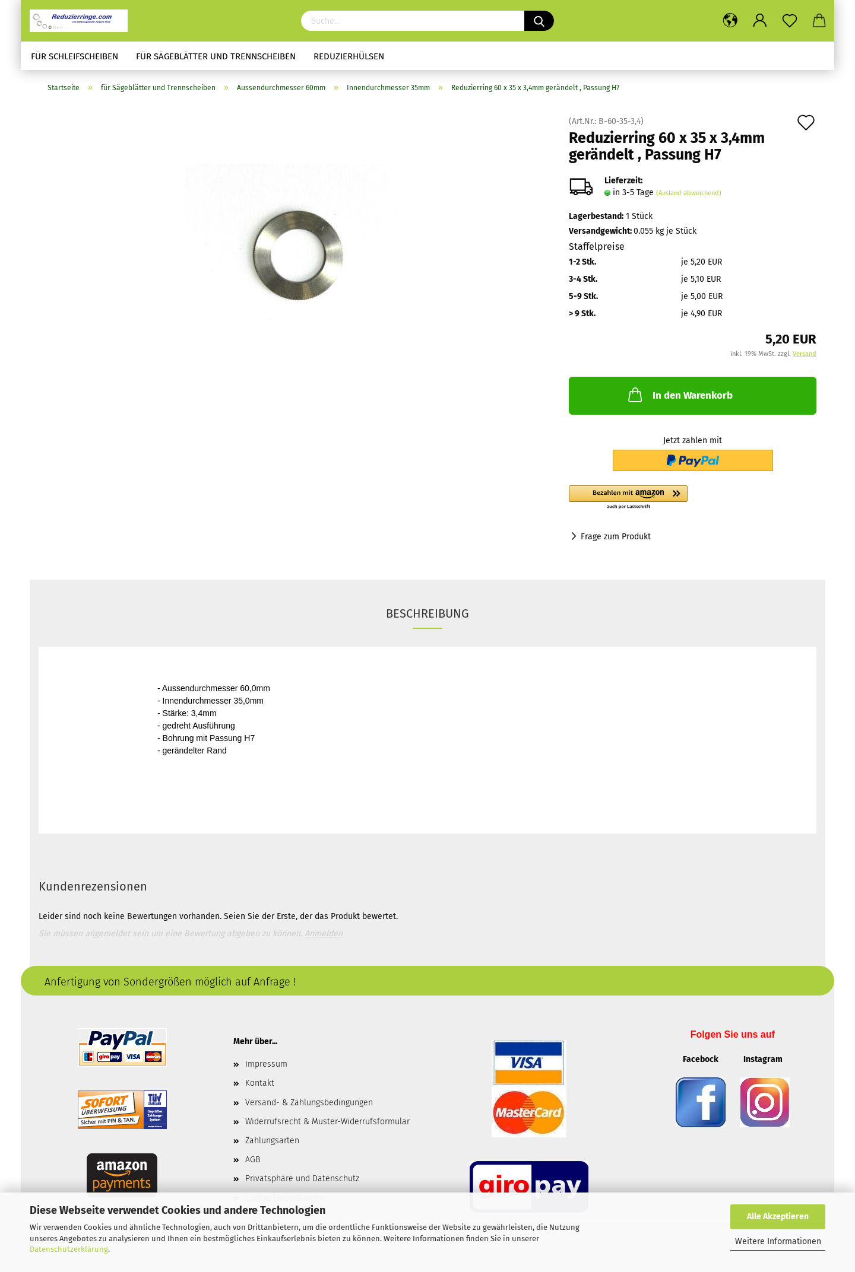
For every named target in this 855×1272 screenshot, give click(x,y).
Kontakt (259, 1083)
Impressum (266, 1064)
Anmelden (324, 933)
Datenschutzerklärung (69, 1249)
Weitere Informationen (778, 1241)
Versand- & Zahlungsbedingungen (309, 1103)
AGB (252, 1160)
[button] (692, 497)
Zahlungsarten (272, 1141)
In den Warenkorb (679, 394)
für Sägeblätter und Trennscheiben (216, 56)
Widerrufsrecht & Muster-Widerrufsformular (327, 1122)
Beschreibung (427, 613)
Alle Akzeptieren (778, 1216)
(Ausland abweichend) (688, 193)
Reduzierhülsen (349, 56)
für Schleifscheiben (74, 56)
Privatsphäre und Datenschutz (302, 1179)
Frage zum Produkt (616, 537)
